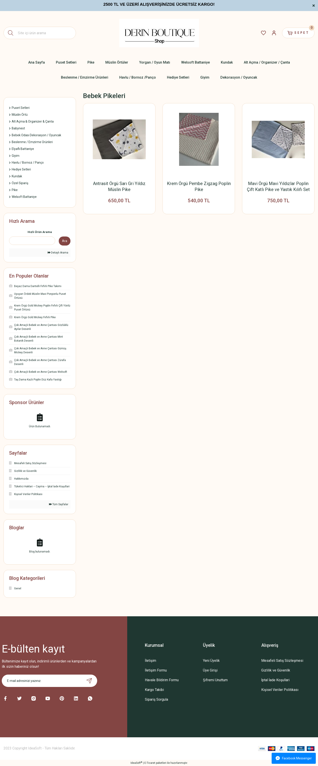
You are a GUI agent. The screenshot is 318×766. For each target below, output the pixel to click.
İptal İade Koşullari (275, 680)
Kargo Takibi (154, 690)
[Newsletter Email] (49, 681)
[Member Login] (273, 33)
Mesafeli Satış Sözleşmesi (282, 660)
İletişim (150, 660)
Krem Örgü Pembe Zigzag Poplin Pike (199, 186)
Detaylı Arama (58, 252)
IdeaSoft (136, 763)
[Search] (40, 33)
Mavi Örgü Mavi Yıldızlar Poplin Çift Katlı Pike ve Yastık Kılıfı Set (278, 186)
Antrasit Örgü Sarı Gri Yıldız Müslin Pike (119, 186)
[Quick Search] (32, 240)
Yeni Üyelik (211, 660)
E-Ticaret (149, 762)
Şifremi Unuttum (215, 680)
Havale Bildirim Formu (162, 680)
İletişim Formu (156, 670)
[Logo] (159, 33)
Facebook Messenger (294, 758)
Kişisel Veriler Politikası (279, 690)
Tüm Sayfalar (58, 504)
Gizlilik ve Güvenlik (275, 670)
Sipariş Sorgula (156, 699)
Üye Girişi (210, 670)
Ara (64, 241)
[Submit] (89, 681)
